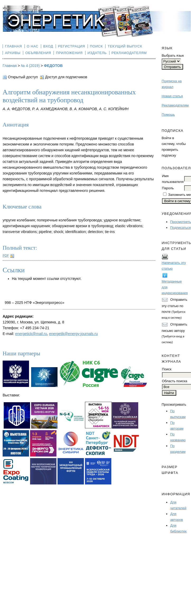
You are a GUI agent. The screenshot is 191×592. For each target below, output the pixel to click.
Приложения (69, 53)
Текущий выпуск (125, 46)
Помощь (168, 115)
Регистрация (71, 46)
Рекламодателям (175, 105)
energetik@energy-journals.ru (73, 334)
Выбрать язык (173, 55)
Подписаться (180, 228)
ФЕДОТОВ (53, 66)
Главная (13, 46)
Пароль (168, 188)
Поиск (96, 46)
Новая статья (172, 96)
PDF (6, 256)
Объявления (38, 53)
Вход (48, 46)
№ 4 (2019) (30, 66)
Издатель (97, 53)
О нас (32, 46)
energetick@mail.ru (31, 334)
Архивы (13, 53)
